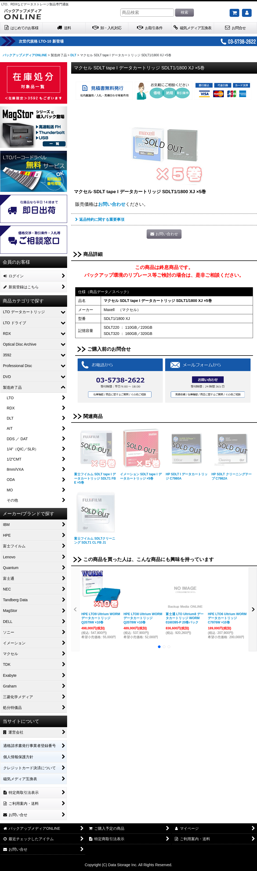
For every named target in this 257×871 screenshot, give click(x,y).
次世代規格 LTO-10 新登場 (54, 41)
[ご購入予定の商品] (234, 13)
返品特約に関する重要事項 (99, 219)
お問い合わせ (111, 204)
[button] (75, 609)
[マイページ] (247, 13)
